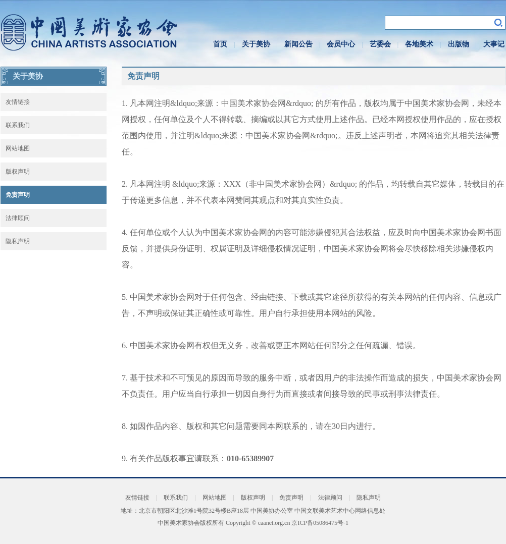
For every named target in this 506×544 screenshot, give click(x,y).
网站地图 (18, 148)
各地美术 (419, 44)
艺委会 (380, 44)
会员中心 (341, 44)
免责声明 (18, 194)
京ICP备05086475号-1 (319, 522)
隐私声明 (18, 241)
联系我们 (18, 125)
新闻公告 (298, 44)
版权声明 (18, 171)
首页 (220, 44)
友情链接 (18, 101)
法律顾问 (18, 218)
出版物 (458, 44)
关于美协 (256, 44)
